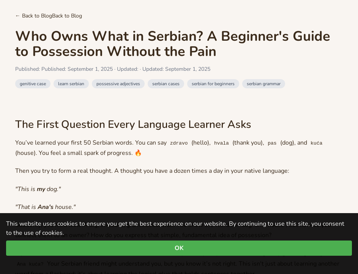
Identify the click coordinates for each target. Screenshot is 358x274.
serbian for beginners (213, 84)
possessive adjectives (118, 84)
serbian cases (166, 84)
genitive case (33, 84)
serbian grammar (264, 84)
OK (179, 248)
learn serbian (71, 84)
